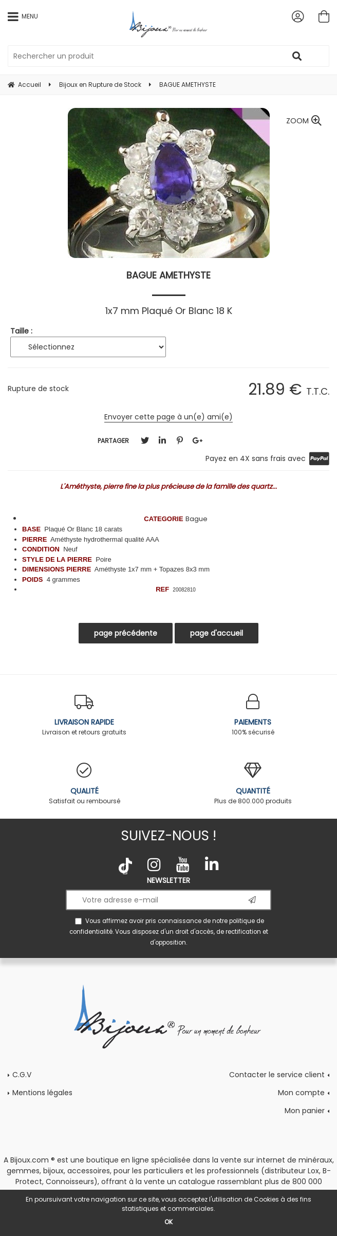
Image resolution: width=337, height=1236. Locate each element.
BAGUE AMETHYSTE (168, 275)
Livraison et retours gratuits (84, 715)
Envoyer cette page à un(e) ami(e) (168, 417)
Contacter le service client (277, 1074)
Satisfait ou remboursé (84, 784)
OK (168, 1221)
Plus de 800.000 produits (252, 784)
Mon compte (301, 1092)
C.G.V (21, 1074)
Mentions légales (42, 1092)
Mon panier (305, 1110)
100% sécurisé (252, 715)
